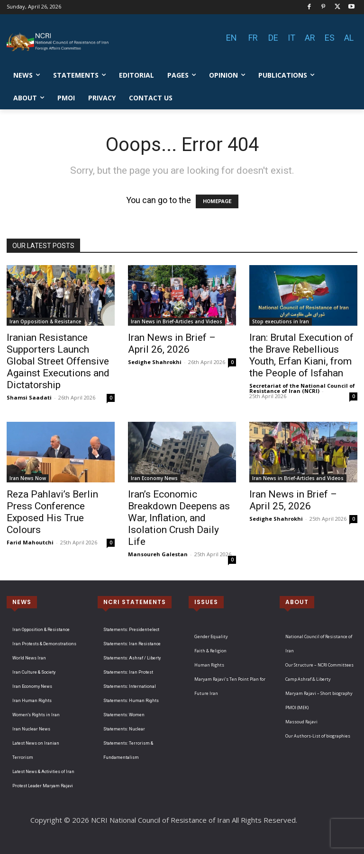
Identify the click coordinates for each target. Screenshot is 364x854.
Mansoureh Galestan (158, 554)
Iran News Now (27, 478)
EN (231, 38)
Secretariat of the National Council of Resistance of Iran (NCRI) (302, 388)
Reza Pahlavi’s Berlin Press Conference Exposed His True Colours (52, 512)
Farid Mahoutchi (30, 542)
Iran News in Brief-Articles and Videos (176, 321)
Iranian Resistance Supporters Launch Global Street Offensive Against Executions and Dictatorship (58, 361)
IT (291, 38)
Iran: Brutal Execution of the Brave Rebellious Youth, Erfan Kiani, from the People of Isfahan (301, 355)
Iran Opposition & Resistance (45, 321)
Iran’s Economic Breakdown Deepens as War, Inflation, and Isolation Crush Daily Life (179, 518)
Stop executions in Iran (280, 321)
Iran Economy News (154, 478)
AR (310, 38)
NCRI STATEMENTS (134, 602)
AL (349, 38)
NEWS (21, 602)
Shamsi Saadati (29, 397)
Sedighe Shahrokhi (155, 361)
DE (273, 38)
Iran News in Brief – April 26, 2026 (172, 343)
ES (330, 38)
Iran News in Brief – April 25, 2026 (293, 500)
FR (253, 38)
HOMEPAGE (217, 201)
